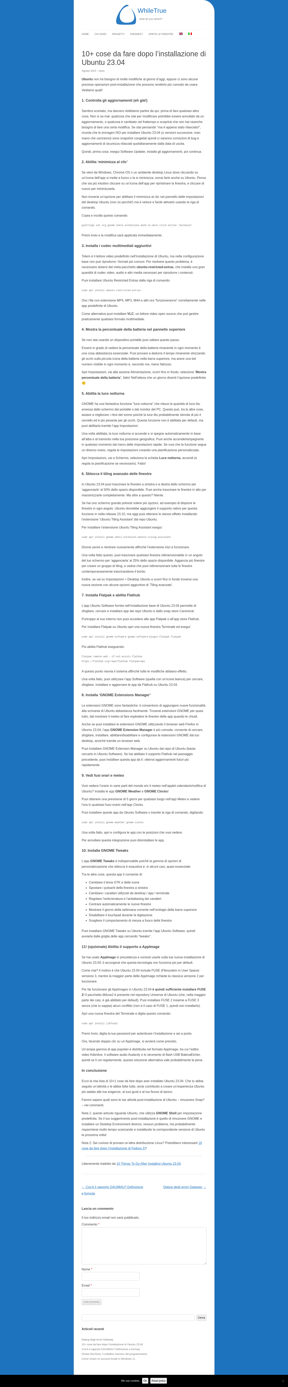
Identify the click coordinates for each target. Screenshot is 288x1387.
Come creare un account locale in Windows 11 (108, 1358)
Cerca (201, 1317)
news (102, 70)
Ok (145, 1380)
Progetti (118, 34)
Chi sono (100, 34)
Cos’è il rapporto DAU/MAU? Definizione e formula (111, 1349)
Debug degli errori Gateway (184, 1187)
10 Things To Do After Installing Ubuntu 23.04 (149, 1163)
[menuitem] (181, 34)
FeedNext (136, 34)
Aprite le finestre (160, 34)
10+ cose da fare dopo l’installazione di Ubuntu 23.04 (112, 1344)
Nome (87, 1269)
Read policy (159, 1380)
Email (87, 1285)
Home (85, 34)
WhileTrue (152, 10)
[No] (283, 1381)
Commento (91, 1224)
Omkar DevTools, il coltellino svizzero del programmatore (114, 1353)
